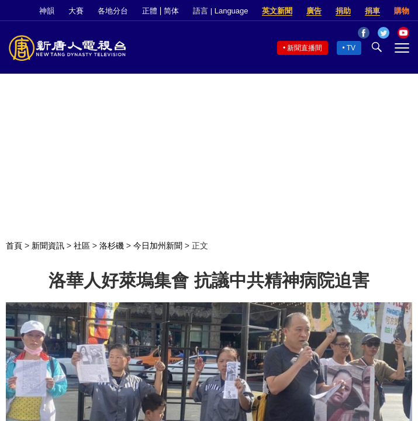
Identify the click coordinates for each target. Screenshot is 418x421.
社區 (82, 245)
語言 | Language (220, 10)
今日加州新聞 (157, 245)
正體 (149, 10)
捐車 (372, 10)
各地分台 (113, 10)
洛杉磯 (111, 245)
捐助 (343, 10)
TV (351, 48)
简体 (171, 10)
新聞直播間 (304, 48)
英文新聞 (277, 10)
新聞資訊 (48, 245)
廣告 (314, 10)
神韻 (46, 10)
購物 (401, 10)
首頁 (14, 245)
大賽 (76, 10)
